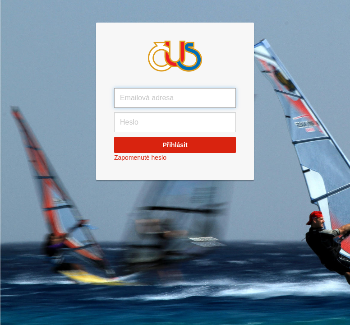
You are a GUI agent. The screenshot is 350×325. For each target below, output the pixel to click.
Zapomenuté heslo (140, 157)
